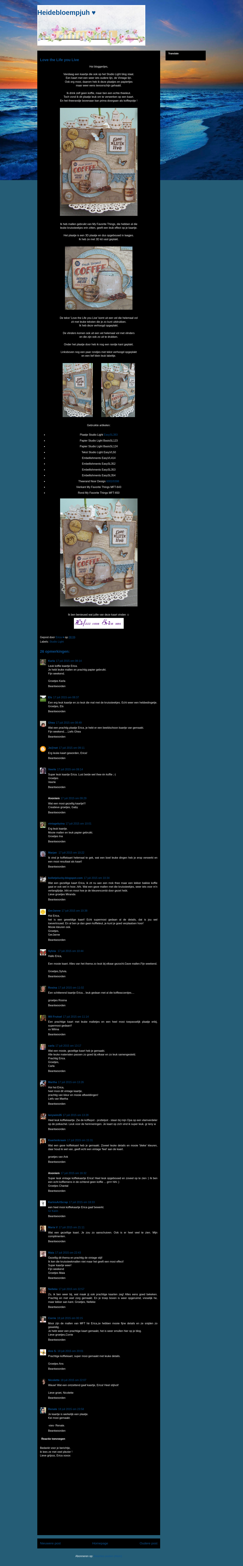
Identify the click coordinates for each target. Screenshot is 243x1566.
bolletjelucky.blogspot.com (65, 878)
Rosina (52, 987)
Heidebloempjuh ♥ (66, 12)
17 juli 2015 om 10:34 (97, 878)
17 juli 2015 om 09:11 (72, 747)
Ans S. (52, 1351)
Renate (52, 1409)
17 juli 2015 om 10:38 (74, 910)
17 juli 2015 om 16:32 (73, 1173)
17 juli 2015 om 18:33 (82, 1202)
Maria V (53, 1227)
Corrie (52, 1318)
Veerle (52, 769)
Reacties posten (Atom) (108, 1556)
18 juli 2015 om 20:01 (70, 1351)
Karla (51, 660)
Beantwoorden (56, 686)
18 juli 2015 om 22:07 (73, 1380)
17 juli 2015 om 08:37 (66, 697)
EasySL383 (111, 434)
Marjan (53, 852)
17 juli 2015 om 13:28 (76, 1115)
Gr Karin (53, 1211)
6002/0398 (112, 481)
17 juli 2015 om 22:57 (71, 1289)
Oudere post (148, 1543)
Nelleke (53, 1289)
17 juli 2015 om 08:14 (69, 660)
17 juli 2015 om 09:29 (73, 798)
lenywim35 (55, 1115)
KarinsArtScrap (58, 1202)
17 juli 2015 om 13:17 (68, 1045)
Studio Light (56, 641)
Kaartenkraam (57, 1140)
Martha (52, 1082)
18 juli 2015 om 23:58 (71, 1409)
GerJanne (54, 910)
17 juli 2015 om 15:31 (80, 1140)
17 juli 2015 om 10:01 (78, 823)
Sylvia (52, 951)
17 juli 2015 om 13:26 (71, 1082)
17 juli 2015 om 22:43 (68, 1252)
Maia (51, 1252)
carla (51, 1045)
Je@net (53, 747)
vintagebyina (56, 823)
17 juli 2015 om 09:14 (70, 769)
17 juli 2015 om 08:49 (69, 722)
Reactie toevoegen (53, 1438)
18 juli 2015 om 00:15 (70, 1318)
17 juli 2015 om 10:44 (71, 951)
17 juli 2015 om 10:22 (71, 852)
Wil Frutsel (55, 1016)
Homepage (100, 1543)
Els (50, 697)
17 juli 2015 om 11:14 (76, 1016)
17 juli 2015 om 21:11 (72, 1227)
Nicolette (54, 1380)
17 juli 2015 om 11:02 (71, 987)
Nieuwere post (50, 1543)
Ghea (51, 722)
